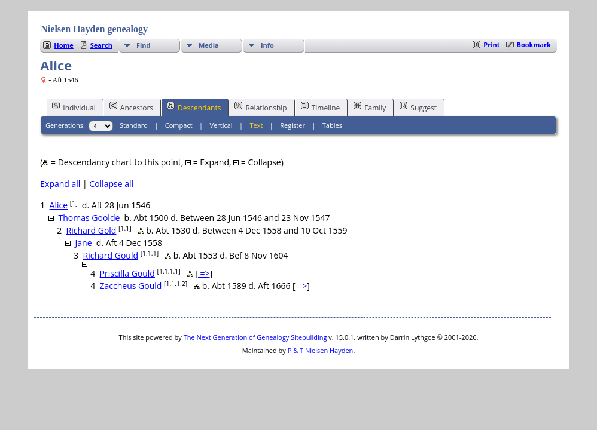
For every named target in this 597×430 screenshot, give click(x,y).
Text (256, 125)
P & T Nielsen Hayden (321, 350)
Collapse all (111, 183)
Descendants (194, 107)
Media (209, 45)
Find (143, 45)
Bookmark (534, 44)
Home (64, 45)
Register (292, 125)
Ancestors (131, 107)
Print (491, 44)
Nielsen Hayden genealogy (94, 29)
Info (267, 45)
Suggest (418, 107)
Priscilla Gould (127, 273)
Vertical (221, 125)
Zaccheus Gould (131, 285)
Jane (83, 242)
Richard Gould (110, 255)
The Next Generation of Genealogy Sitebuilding (255, 337)
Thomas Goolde (89, 217)
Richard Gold (91, 230)
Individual (74, 107)
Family (370, 107)
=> (204, 273)
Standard (134, 125)
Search (101, 45)
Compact (179, 125)
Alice (59, 205)
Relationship (260, 107)
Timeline (320, 107)
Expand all (60, 183)
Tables (332, 125)
